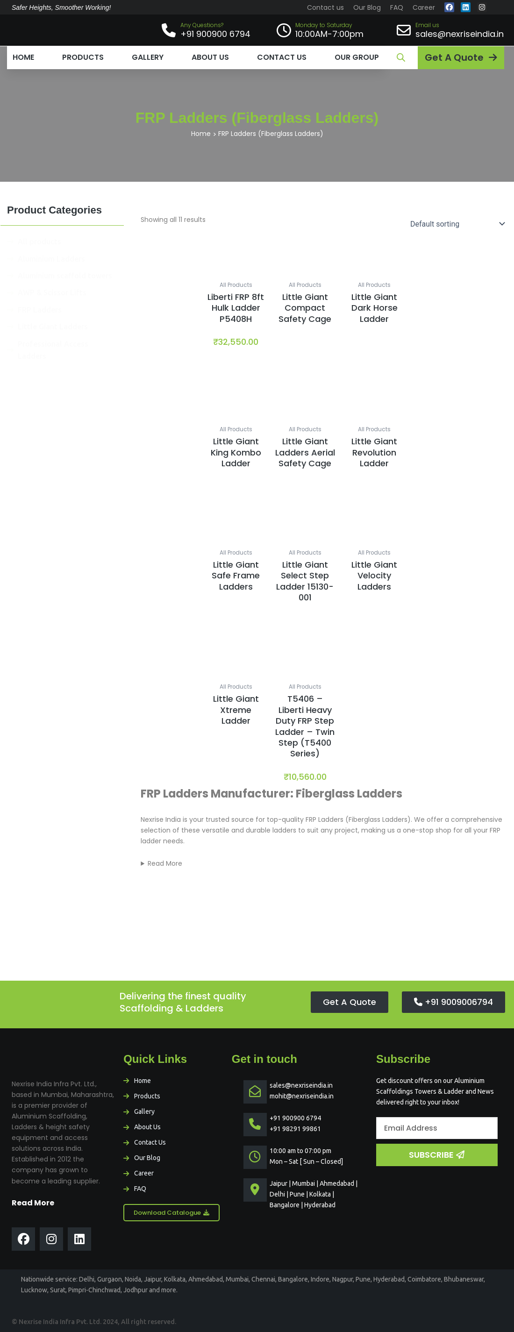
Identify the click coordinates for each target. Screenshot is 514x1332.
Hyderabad (389, 1279)
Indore (320, 1279)
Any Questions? (201, 25)
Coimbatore (424, 1279)
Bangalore (293, 1279)
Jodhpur (135, 1290)
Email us (427, 25)
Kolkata (175, 1279)
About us (210, 57)
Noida (133, 1279)
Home (23, 57)
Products (83, 57)
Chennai (263, 1279)
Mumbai (237, 1279)
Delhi (86, 1279)
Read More (165, 863)
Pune (363, 1279)
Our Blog (367, 7)
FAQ (396, 7)
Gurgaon (109, 1279)
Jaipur (152, 1279)
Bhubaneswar (464, 1279)
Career (424, 7)
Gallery (148, 57)
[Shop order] (455, 223)
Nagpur (342, 1279)
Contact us (325, 7)
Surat (57, 1290)
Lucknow (34, 1290)
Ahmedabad (205, 1279)
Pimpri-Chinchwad (94, 1290)
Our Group (357, 57)
